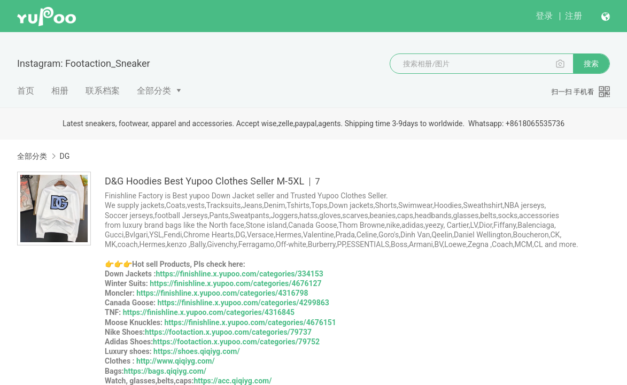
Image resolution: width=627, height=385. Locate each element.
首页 (25, 91)
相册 (59, 91)
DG (64, 156)
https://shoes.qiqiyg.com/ (196, 351)
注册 (573, 16)
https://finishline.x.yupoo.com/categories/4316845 (209, 312)
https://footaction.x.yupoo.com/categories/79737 (228, 332)
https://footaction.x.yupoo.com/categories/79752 (236, 341)
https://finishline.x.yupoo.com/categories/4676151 (250, 322)
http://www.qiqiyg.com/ (175, 361)
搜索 (591, 63)
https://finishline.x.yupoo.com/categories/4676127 (235, 283)
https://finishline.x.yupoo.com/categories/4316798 (222, 293)
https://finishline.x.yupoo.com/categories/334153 (239, 274)
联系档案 (103, 91)
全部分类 (154, 91)
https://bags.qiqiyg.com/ (165, 371)
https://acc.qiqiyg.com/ (232, 380)
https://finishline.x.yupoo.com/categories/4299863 (243, 302)
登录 (544, 16)
